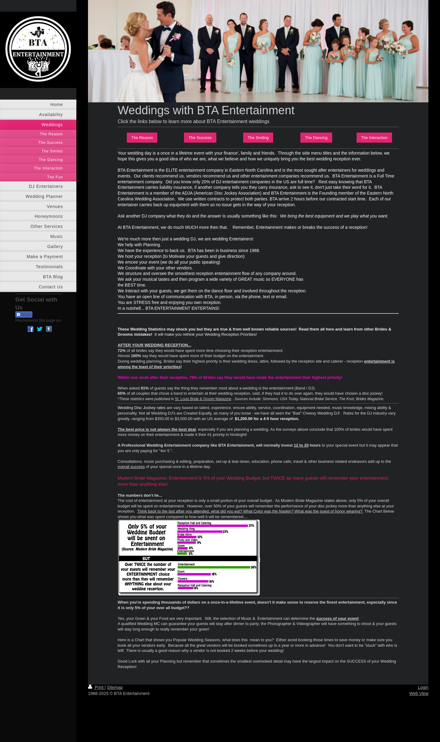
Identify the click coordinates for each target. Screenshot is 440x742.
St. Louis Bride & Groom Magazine (203, 399)
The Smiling (258, 137)
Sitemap (115, 687)
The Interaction (374, 137)
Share (23, 315)
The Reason (142, 137)
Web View (418, 693)
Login (423, 687)
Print (96, 687)
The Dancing (316, 137)
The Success (200, 137)
